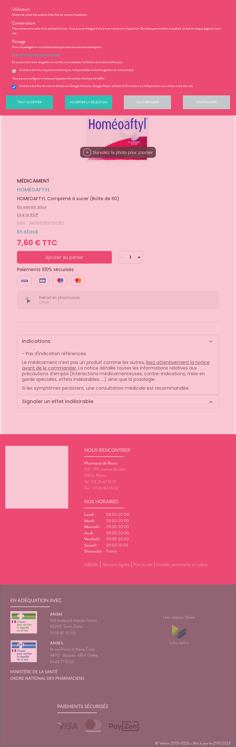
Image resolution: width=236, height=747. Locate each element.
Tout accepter (29, 102)
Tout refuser (147, 102)
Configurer (206, 102)
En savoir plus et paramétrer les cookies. (36, 54)
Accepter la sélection (88, 102)
